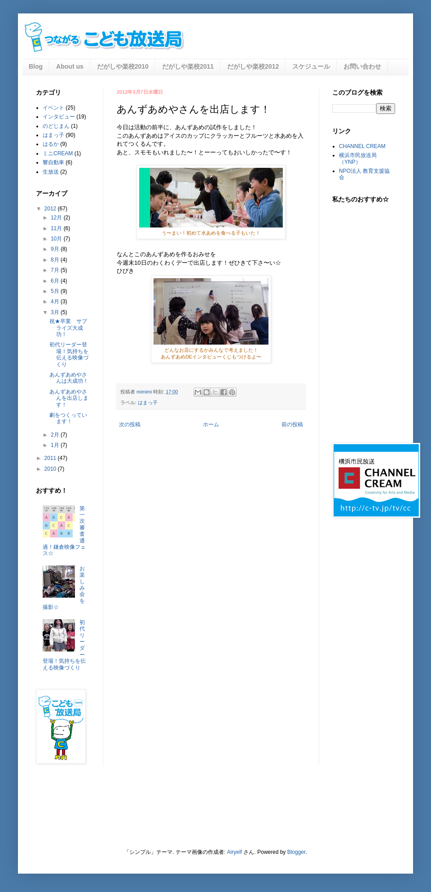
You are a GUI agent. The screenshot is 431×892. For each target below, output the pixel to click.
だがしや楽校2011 (188, 66)
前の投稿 (292, 424)
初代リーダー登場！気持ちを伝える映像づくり (68, 354)
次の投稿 (130, 424)
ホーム (211, 424)
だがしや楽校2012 (253, 66)
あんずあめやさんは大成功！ (68, 378)
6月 (56, 281)
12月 (57, 217)
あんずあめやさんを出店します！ (68, 398)
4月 (56, 301)
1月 (56, 445)
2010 (51, 469)
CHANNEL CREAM (362, 146)
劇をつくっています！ (68, 418)
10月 (57, 239)
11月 (57, 228)
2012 (51, 209)
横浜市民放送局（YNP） (358, 158)
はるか (51, 144)
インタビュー (59, 117)
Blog (36, 66)
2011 (51, 458)
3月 (56, 312)
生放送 (51, 172)
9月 (56, 249)
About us (70, 66)
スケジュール (311, 66)
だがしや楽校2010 (123, 66)
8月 (56, 260)
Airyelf (234, 852)
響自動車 (53, 162)
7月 (56, 270)
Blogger (296, 852)
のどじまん (56, 126)
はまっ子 (148, 402)
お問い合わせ (362, 66)
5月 (56, 291)
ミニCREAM (58, 153)
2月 (56, 435)
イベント (53, 108)
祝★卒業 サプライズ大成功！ (68, 327)
